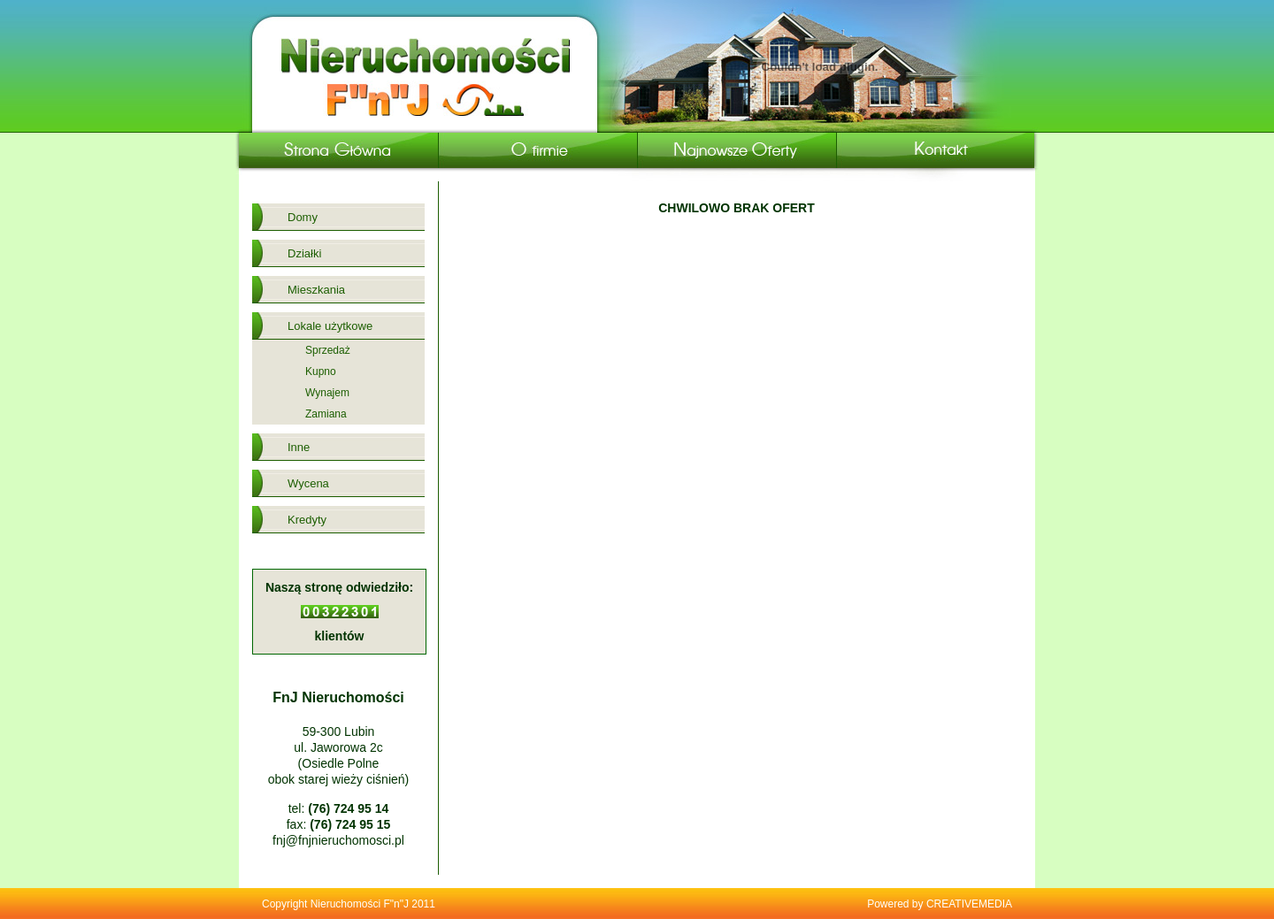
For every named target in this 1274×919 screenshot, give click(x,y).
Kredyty (307, 519)
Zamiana (326, 414)
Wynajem (327, 393)
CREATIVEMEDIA (969, 904)
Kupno (320, 371)
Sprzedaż (327, 350)
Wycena (308, 483)
